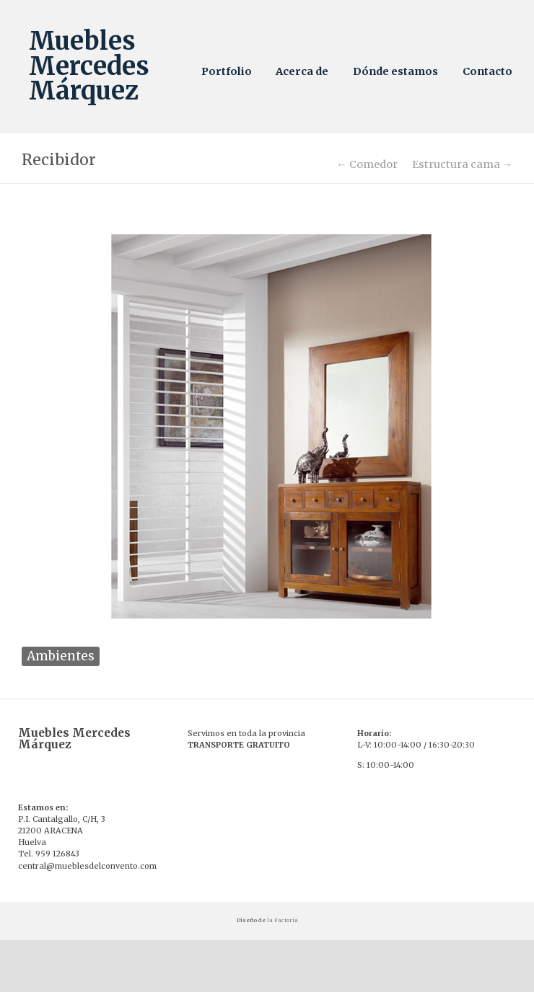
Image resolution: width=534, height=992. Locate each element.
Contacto (487, 71)
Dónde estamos (395, 71)
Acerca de (302, 71)
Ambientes (61, 656)
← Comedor (366, 164)
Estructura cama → (462, 164)
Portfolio (226, 71)
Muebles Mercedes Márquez (89, 65)
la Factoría (282, 920)
